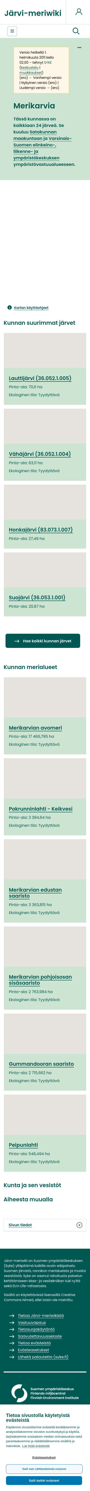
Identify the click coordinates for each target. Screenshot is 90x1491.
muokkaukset (30, 72)
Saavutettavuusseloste (40, 1336)
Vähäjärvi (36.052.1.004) (40, 454)
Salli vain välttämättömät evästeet (44, 1468)
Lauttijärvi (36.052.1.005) (40, 378)
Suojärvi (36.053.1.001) (37, 597)
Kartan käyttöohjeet (31, 307)
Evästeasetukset (44, 1457)
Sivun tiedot (45, 1225)
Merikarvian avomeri (35, 727)
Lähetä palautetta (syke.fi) (43, 1357)
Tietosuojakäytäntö (36, 1329)
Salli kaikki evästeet (44, 1480)
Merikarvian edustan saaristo (35, 892)
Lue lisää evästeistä (35, 1446)
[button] (76, 31)
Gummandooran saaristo (41, 1063)
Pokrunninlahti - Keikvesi (40, 808)
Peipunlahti (23, 1144)
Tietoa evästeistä (34, 1343)
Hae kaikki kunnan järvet (47, 641)
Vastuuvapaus (32, 1322)
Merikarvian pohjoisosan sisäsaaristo (40, 979)
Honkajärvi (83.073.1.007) (41, 529)
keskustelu (29, 67)
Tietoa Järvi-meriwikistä (41, 1315)
